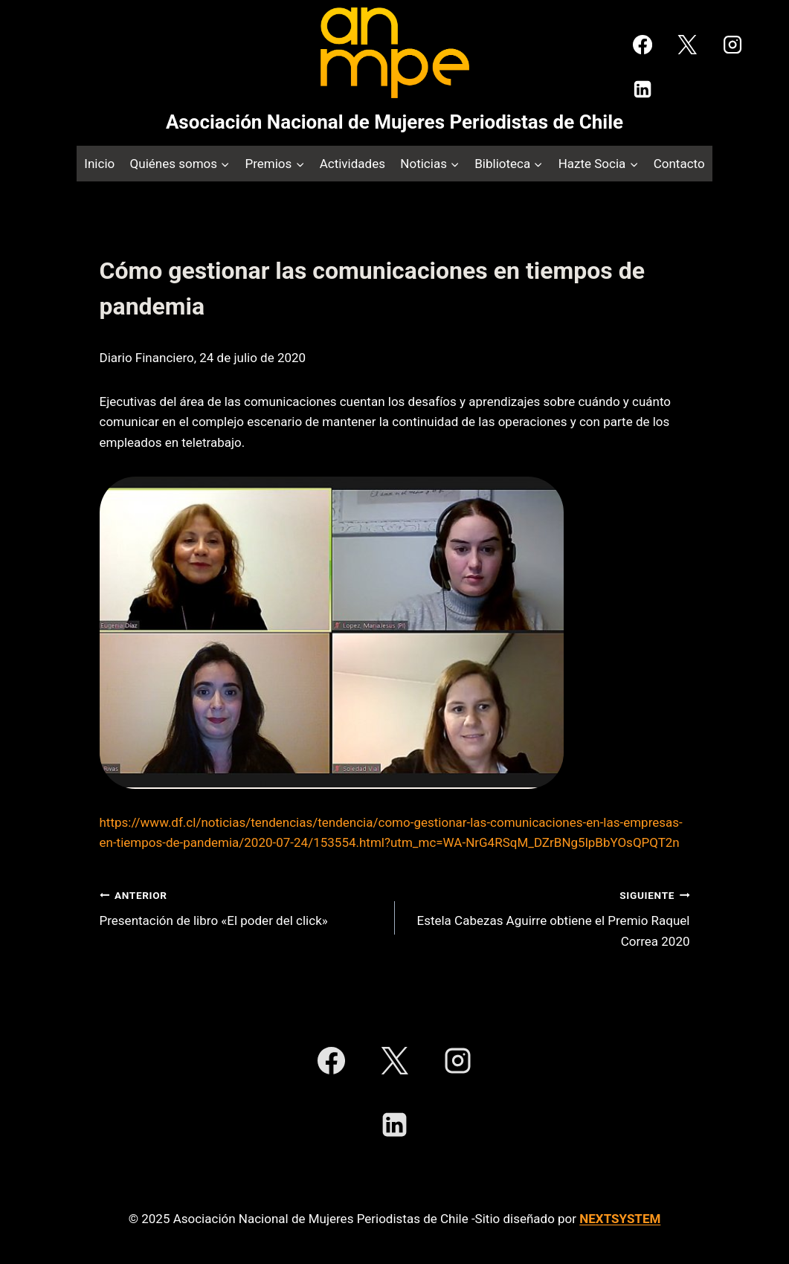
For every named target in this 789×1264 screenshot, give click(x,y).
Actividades (352, 163)
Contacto (679, 163)
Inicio (99, 163)
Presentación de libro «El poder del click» (241, 907)
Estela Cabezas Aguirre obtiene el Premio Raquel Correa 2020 (549, 917)
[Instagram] (732, 44)
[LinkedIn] (642, 89)
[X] (687, 44)
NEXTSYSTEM (619, 1218)
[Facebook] (642, 44)
